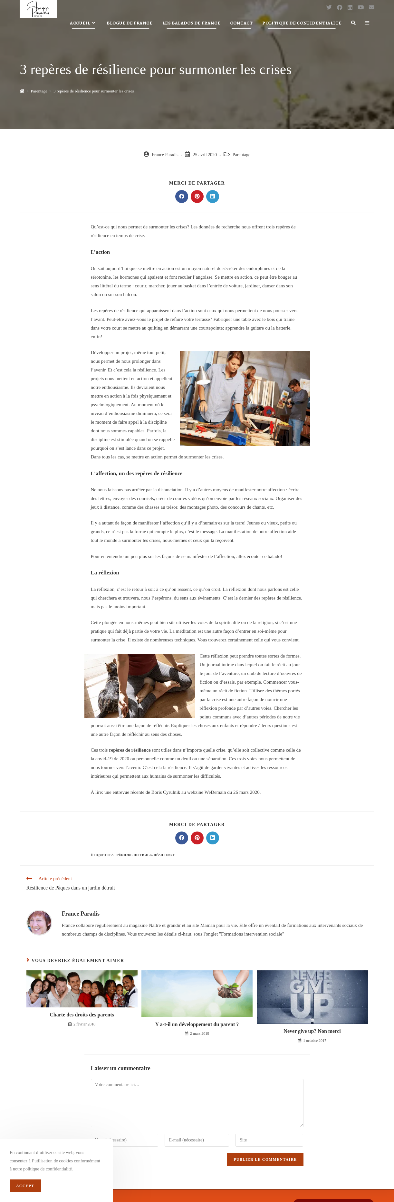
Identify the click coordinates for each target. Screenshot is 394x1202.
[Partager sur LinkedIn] (212, 196)
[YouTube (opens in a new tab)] (360, 7)
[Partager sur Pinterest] (197, 196)
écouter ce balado (264, 556)
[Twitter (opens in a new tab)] (329, 7)
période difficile (134, 855)
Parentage (241, 154)
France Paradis (165, 154)
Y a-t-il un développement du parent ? (197, 1024)
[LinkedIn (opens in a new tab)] (350, 7)
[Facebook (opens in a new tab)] (339, 7)
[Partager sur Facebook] (181, 196)
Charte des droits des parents (82, 1014)
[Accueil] (22, 91)
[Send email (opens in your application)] (371, 7)
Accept (25, 1186)
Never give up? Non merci (312, 1031)
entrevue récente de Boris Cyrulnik (146, 792)
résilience (165, 855)
